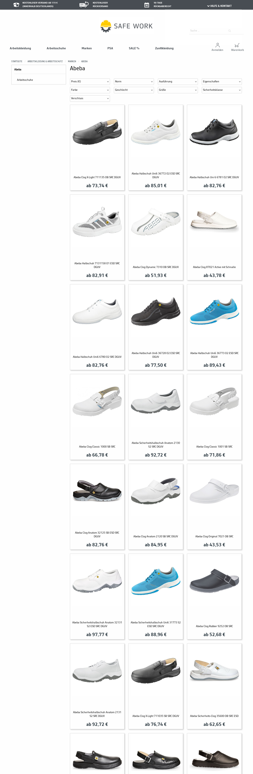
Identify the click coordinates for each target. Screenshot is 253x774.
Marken (87, 48)
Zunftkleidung (164, 48)
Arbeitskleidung (20, 48)
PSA (110, 48)
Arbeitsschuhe (56, 48)
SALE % (134, 48)
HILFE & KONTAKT (219, 6)
